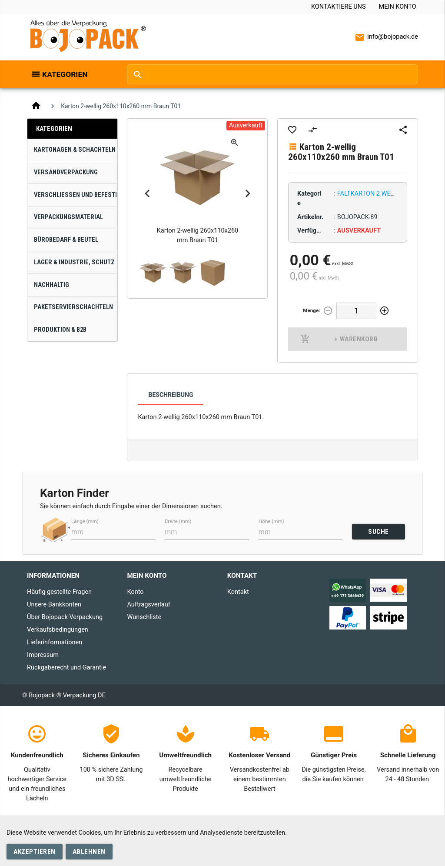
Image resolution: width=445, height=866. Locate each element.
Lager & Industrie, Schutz (74, 262)
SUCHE (378, 532)
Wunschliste (144, 617)
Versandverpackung (66, 172)
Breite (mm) (178, 522)
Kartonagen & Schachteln (75, 149)
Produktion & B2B (60, 329)
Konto (135, 592)
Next (247, 193)
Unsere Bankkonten (54, 604)
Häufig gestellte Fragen (59, 592)
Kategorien (64, 74)
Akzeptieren (34, 852)
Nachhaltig (51, 285)
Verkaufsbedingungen (57, 629)
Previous (147, 193)
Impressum (43, 655)
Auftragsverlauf (148, 604)
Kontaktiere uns (338, 6)
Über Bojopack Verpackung (65, 617)
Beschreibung (170, 394)
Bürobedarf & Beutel (66, 239)
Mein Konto (397, 6)
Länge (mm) (85, 522)
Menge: (311, 310)
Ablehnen (89, 852)
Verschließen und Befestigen (75, 195)
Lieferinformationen (54, 642)
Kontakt (238, 592)
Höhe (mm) (271, 522)
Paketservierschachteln (73, 307)
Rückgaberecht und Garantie (66, 667)
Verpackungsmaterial (68, 217)
